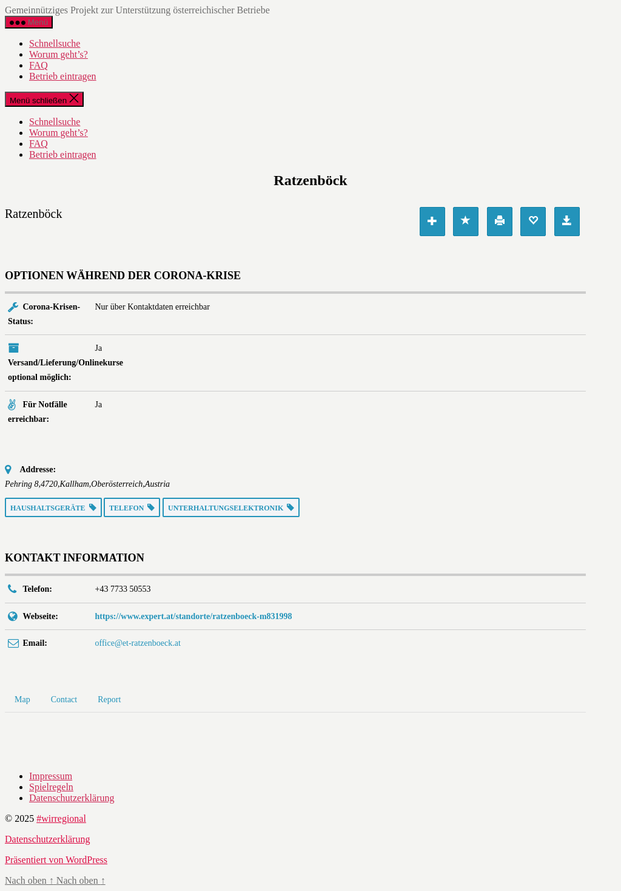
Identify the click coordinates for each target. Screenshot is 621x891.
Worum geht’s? (58, 54)
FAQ (38, 65)
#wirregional (61, 818)
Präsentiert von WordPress (56, 860)
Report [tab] (109, 699)
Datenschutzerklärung (71, 798)
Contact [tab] (64, 699)
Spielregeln (51, 787)
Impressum (50, 776)
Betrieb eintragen (62, 76)
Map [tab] (22, 699)
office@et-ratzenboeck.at (138, 643)
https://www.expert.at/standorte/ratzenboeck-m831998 (193, 616)
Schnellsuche (54, 43)
